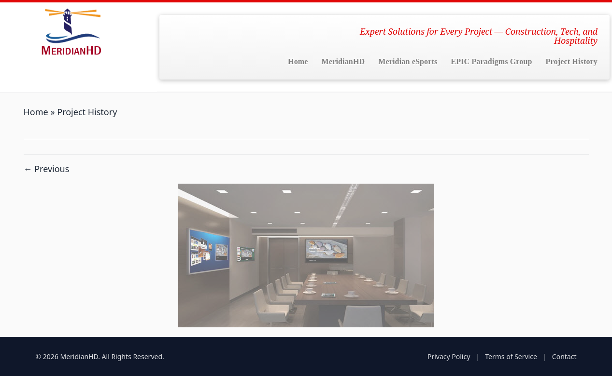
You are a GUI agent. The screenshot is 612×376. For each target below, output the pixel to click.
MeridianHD (343, 61)
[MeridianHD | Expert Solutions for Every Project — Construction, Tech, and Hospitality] (70, 31)
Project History (572, 61)
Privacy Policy (448, 356)
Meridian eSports (407, 61)
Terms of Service (511, 356)
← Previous (47, 169)
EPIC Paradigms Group (491, 61)
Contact (564, 356)
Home (298, 61)
